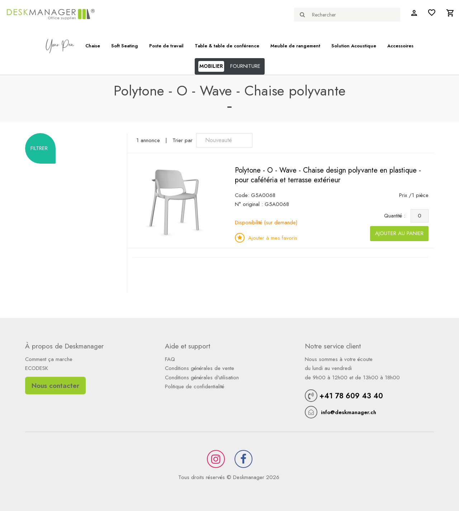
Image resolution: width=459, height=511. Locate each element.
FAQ (170, 359)
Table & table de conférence (227, 45)
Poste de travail (166, 45)
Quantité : (396, 216)
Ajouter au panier (399, 233)
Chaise (92, 45)
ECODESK (36, 368)
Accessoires (400, 45)
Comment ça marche (48, 359)
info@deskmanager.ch (348, 412)
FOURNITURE (245, 66)
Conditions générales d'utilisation (202, 377)
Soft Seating (124, 45)
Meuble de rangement (295, 45)
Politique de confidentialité (194, 386)
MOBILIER (211, 66)
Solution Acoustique (353, 45)
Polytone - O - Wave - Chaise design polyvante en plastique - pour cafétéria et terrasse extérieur (328, 175)
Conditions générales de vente (199, 368)
